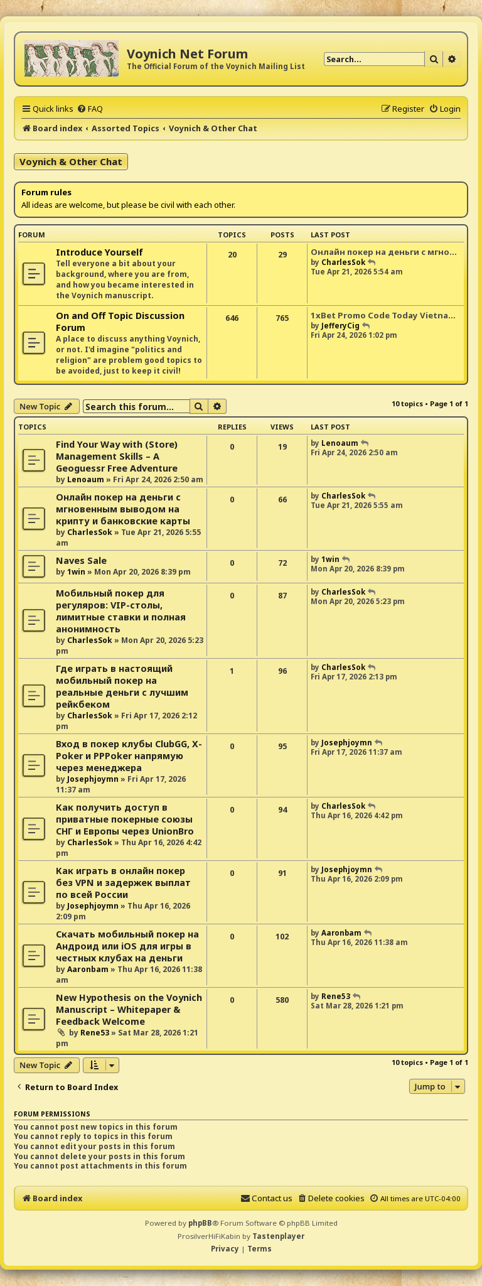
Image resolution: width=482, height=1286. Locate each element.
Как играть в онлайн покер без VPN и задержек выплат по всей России (123, 882)
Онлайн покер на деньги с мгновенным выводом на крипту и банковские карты (123, 509)
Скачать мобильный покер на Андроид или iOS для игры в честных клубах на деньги (127, 946)
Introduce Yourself (99, 252)
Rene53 (94, 1032)
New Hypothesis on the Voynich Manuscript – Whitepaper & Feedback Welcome (129, 1009)
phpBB (200, 1223)
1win (76, 571)
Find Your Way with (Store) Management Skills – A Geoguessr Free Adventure (117, 456)
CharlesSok (343, 262)
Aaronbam (88, 969)
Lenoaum (85, 479)
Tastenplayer (278, 1236)
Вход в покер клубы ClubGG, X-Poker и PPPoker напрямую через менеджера (129, 756)
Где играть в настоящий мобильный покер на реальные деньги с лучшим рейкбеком (122, 686)
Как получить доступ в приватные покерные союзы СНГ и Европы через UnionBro (125, 819)
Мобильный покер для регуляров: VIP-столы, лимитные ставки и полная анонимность (121, 611)
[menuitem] (90, 108)
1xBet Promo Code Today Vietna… (383, 315)
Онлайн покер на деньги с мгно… (384, 251)
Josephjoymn (93, 779)
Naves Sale (81, 560)
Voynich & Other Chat (70, 161)
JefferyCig (340, 325)
